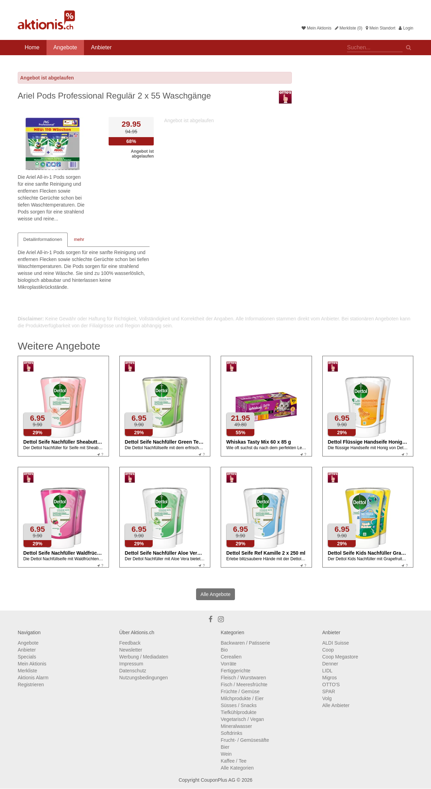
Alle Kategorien (237, 768)
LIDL (327, 670)
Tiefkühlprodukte (238, 712)
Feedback (130, 643)
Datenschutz (132, 670)
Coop (328, 650)
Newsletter (130, 650)
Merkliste (27, 670)
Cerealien (231, 657)
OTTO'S (331, 684)
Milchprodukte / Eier (242, 698)
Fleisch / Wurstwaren (243, 677)
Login (406, 28)
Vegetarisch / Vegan (242, 719)
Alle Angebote (215, 594)
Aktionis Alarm (33, 677)
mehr (79, 239)
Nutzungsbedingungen (143, 677)
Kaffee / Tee (233, 761)
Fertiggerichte (236, 670)
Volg (327, 698)
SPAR (328, 691)
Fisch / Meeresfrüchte (244, 684)
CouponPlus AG (218, 780)
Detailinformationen (42, 239)
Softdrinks (231, 733)
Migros (329, 677)
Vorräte (228, 663)
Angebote (65, 47)
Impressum (131, 663)
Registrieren (31, 684)
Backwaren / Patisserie (245, 643)
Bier (225, 747)
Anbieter (101, 47)
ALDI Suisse (335, 643)
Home (32, 47)
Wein (226, 754)
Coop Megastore (340, 657)
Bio (224, 650)
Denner (330, 663)
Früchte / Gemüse (240, 691)
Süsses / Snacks (239, 705)
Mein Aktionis (316, 28)
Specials (27, 657)
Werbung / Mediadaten (143, 657)
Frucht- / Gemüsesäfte (245, 740)
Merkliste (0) (348, 28)
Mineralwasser (236, 726)
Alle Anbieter (336, 705)
